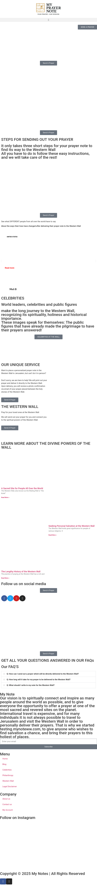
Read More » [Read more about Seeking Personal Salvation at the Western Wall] (53, 535)
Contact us (7, 804)
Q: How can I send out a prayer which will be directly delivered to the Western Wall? (43, 674)
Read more (9, 268)
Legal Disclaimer (9, 786)
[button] (48, 20)
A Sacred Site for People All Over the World (22, 488)
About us (6, 799)
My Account (7, 810)
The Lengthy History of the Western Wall (20, 571)
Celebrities (7, 770)
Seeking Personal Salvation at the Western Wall (72, 526)
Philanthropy (7, 775)
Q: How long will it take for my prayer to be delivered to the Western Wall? (38, 679)
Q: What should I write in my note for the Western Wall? (31, 685)
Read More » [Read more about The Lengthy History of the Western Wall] (5, 578)
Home (5, 759)
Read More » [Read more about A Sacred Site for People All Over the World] (5, 497)
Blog (4, 764)
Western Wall (8, 781)
